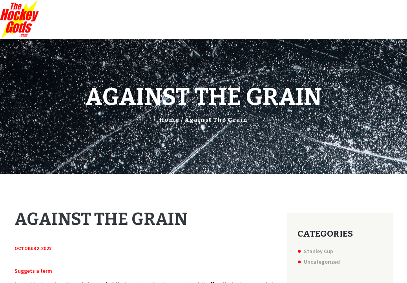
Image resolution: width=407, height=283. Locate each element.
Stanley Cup (318, 251)
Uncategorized (322, 261)
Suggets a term (33, 270)
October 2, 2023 (33, 248)
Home (169, 119)
